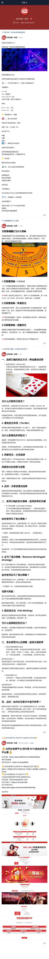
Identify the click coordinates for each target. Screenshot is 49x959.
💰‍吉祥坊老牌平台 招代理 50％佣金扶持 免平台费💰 (20, 738)
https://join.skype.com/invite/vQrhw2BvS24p (18, 787)
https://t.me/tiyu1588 (19, 782)
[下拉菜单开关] (24, 2)
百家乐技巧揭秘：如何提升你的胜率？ (15, 349)
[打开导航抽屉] (2, 2)
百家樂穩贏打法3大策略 (11, 221)
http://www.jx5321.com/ (18, 780)
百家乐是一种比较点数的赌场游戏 (14, 32)
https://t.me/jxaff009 (20, 762)
